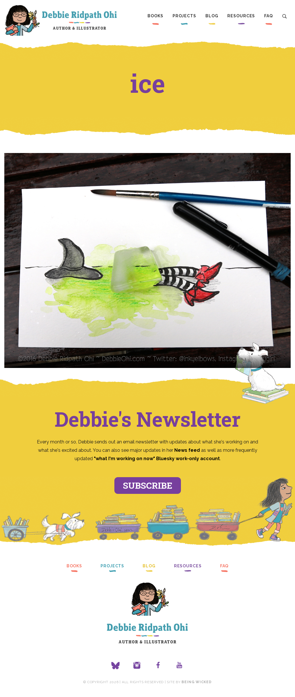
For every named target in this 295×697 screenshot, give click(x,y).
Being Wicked (196, 682)
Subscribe (147, 485)
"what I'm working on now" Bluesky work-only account (157, 458)
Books (155, 16)
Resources (241, 16)
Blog (211, 16)
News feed (187, 450)
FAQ (268, 16)
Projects (184, 16)
